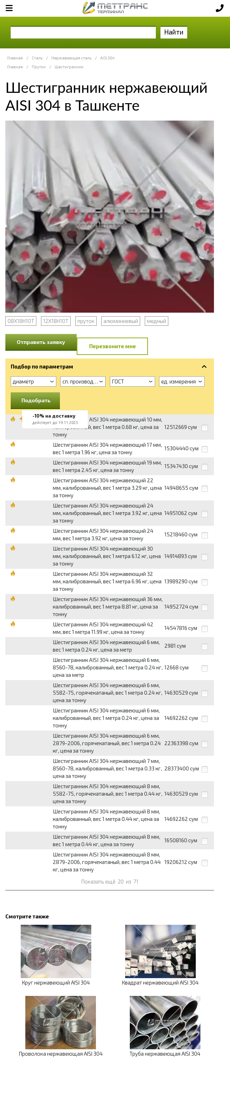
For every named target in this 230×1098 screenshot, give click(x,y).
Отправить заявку (41, 342)
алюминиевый (120, 321)
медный (156, 321)
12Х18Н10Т (55, 321)
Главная (15, 57)
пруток (85, 321)
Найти (174, 32)
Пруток (39, 66)
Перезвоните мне (112, 346)
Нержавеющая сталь (71, 57)
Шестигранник (69, 66)
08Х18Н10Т (20, 321)
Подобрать (36, 400)
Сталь (37, 57)
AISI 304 (107, 57)
